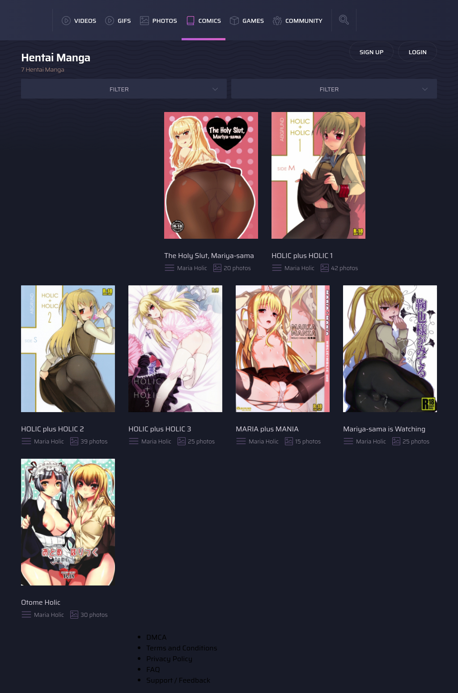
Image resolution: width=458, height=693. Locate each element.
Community (297, 21)
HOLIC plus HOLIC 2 (52, 429)
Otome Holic (40, 602)
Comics (203, 21)
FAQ (153, 669)
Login (417, 52)
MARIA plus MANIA (267, 429)
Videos (79, 21)
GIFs (118, 21)
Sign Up (372, 52)
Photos (158, 21)
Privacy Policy (169, 658)
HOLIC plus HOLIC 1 (302, 255)
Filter (119, 89)
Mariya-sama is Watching (384, 429)
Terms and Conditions (181, 648)
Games (247, 21)
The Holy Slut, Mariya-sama (209, 255)
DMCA (156, 637)
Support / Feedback (178, 680)
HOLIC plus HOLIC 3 (159, 429)
